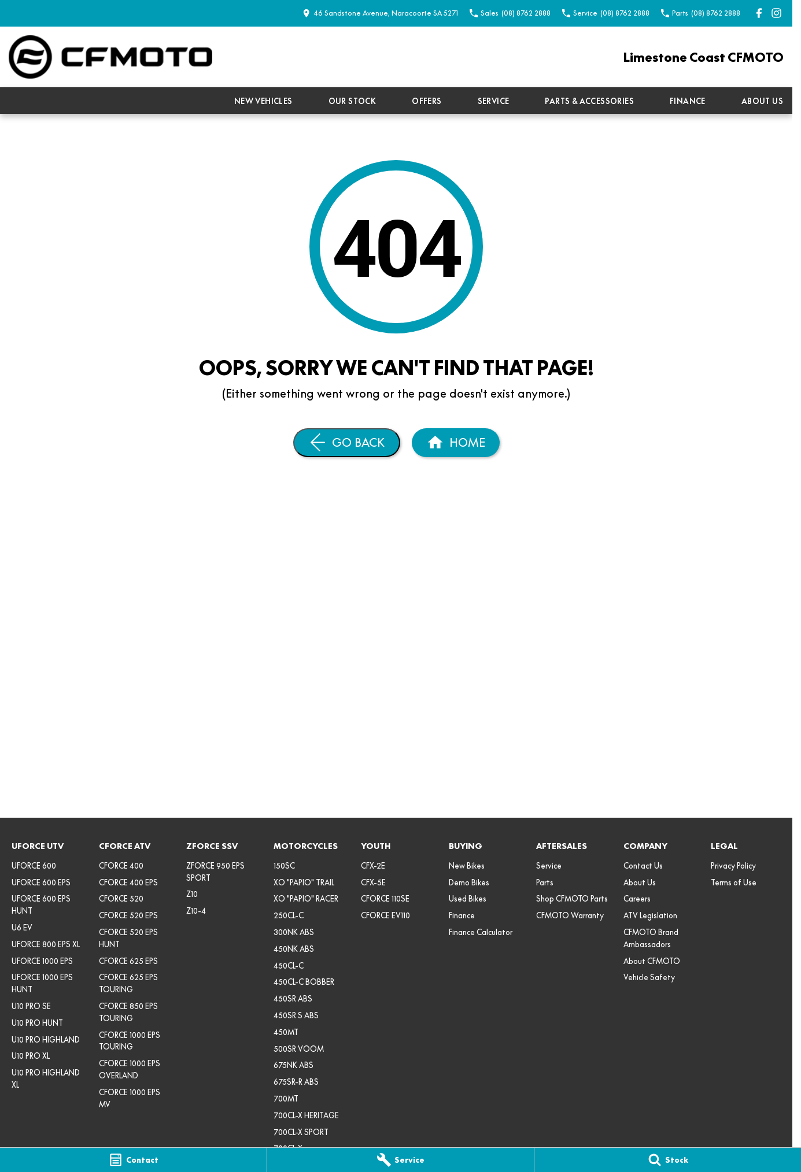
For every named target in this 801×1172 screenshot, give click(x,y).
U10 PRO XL (31, 1055)
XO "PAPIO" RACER (306, 898)
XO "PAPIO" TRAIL (304, 882)
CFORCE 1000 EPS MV (129, 1098)
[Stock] (667, 1160)
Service (494, 101)
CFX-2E (373, 865)
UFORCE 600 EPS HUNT (41, 904)
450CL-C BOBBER (304, 981)
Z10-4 (196, 910)
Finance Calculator (480, 932)
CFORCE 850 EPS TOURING (128, 1012)
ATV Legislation (650, 915)
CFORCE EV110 (385, 915)
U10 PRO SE (31, 1006)
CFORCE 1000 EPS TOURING (129, 1041)
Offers (426, 101)
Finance (688, 101)
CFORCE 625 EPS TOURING (128, 983)
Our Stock (352, 101)
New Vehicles (263, 101)
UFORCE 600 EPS (41, 882)
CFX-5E (373, 882)
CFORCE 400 (121, 865)
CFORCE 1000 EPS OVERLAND (129, 1069)
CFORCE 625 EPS (128, 961)
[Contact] (133, 1160)
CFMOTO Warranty (570, 915)
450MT (286, 1032)
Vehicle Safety (649, 977)
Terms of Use (733, 882)
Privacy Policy (733, 865)
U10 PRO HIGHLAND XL (46, 1078)
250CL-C (289, 915)
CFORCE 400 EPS (128, 882)
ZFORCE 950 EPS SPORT (215, 871)
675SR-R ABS (296, 1081)
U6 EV (22, 927)
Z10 (192, 894)
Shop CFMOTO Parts (572, 898)
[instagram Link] (776, 13)
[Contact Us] (380, 13)
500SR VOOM (299, 1049)
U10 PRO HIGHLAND (46, 1039)
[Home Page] (110, 57)
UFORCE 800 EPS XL (46, 944)
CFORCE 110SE (385, 898)
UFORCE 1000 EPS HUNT (42, 983)
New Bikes (467, 865)
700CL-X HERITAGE (306, 1115)
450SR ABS (293, 998)
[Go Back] (346, 442)
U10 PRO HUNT (37, 1023)
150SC (284, 865)
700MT (286, 1098)
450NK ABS (294, 949)
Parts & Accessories (589, 101)
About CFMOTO (651, 961)
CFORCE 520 (121, 898)
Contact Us (643, 865)
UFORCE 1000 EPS (42, 961)
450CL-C (289, 965)
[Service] (400, 1160)
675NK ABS (293, 1065)
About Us (762, 101)
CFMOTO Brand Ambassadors (650, 938)
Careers (637, 898)
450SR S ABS (296, 1015)
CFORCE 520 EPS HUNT (128, 938)
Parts (544, 882)
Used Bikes (467, 898)
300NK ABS (294, 932)
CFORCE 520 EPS (128, 915)
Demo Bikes (469, 882)
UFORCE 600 (34, 865)
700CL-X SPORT (301, 1132)
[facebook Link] (759, 13)
